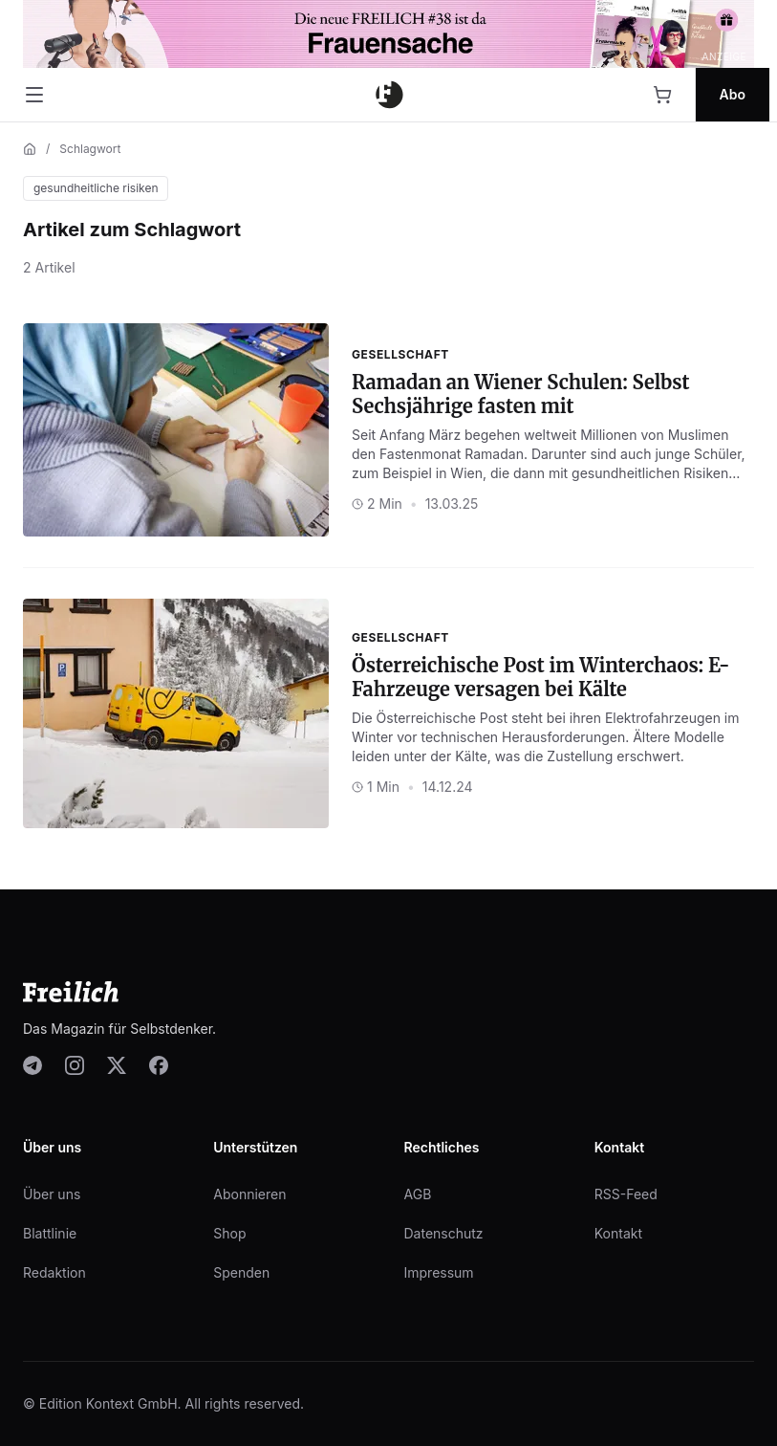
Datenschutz (444, 1233)
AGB (418, 1194)
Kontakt (618, 1233)
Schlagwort (89, 149)
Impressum (439, 1272)
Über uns (51, 1194)
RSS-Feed (626, 1194)
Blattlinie (49, 1233)
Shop (229, 1233)
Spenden (241, 1272)
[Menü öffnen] (34, 94)
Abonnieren (249, 1194)
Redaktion (54, 1272)
